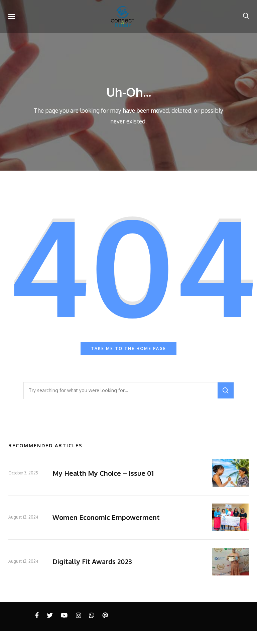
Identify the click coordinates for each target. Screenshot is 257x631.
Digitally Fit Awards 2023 (92, 561)
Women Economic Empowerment (106, 517)
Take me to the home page (128, 348)
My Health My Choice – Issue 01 (103, 473)
